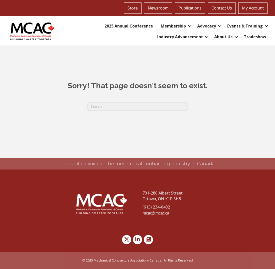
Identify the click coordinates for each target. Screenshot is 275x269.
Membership (173, 26)
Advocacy (206, 26)
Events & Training (245, 26)
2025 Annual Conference (128, 26)
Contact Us (222, 8)
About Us (223, 37)
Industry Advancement (180, 37)
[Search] (138, 106)
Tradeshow (255, 37)
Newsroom (158, 8)
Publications (190, 8)
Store (133, 8)
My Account (253, 8)
